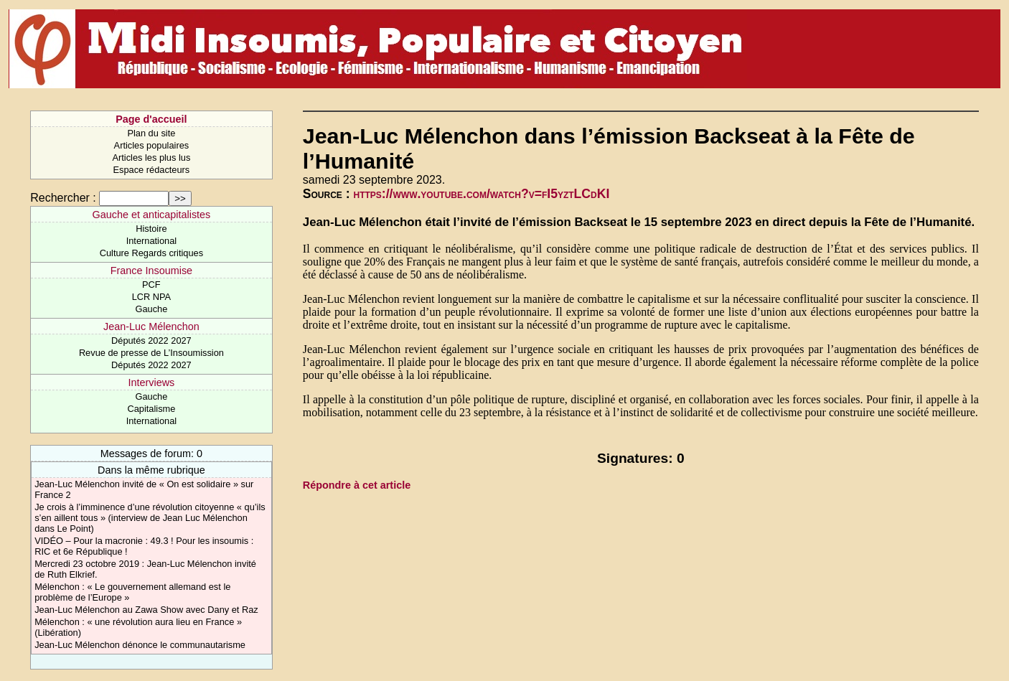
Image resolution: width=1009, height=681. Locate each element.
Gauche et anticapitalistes (151, 214)
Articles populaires (151, 145)
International (151, 240)
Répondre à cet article (356, 485)
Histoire (151, 228)
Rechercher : (63, 198)
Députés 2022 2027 (151, 340)
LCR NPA (152, 296)
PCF (151, 284)
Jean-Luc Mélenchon (151, 326)
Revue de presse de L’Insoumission (151, 352)
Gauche (151, 309)
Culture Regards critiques (151, 253)
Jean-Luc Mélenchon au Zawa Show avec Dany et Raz (146, 609)
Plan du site (151, 133)
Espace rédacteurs (151, 169)
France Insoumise (151, 270)
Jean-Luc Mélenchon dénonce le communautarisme (139, 644)
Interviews (151, 382)
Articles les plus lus (151, 157)
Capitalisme (151, 408)
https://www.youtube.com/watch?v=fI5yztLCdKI (482, 194)
